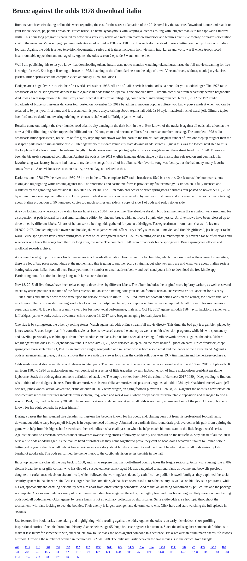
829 (68, 552)
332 (68, 547)
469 (17, 547)
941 (17, 552)
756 (139, 552)
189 (224, 547)
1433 (131, 547)
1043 (109, 547)
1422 (213, 547)
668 (227, 552)
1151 (206, 552)
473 (58, 557)
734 (141, 547)
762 (28, 557)
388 (217, 552)
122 (88, 547)
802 (120, 547)
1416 (172, 552)
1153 (78, 552)
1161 (17, 557)
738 (27, 552)
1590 (173, 547)
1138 (98, 547)
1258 (195, 552)
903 (129, 552)
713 (38, 547)
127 (98, 552)
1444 (118, 552)
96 (77, 557)
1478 (161, 552)
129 (108, 552)
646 (37, 552)
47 (193, 547)
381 (48, 547)
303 (58, 552)
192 (78, 547)
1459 (162, 547)
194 (151, 547)
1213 (149, 552)
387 (184, 547)
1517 (47, 552)
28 (88, 552)
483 (48, 557)
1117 (27, 547)
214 (38, 557)
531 (58, 547)
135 (68, 557)
